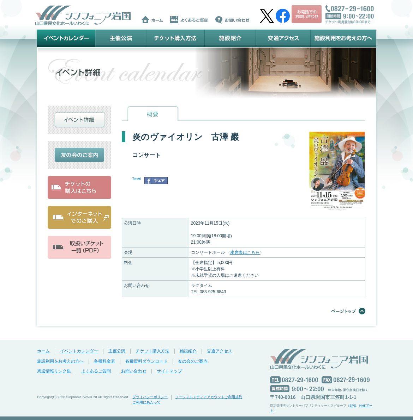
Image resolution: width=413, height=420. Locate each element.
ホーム (43, 351)
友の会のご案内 (193, 361)
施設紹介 (230, 38)
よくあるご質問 (96, 371)
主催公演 (120, 38)
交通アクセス (283, 38)
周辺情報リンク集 (54, 371)
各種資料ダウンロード (146, 361)
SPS (352, 405)
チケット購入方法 (175, 38)
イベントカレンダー (66, 38)
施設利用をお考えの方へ (343, 38)
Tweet (136, 178)
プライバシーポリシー (150, 397)
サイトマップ (169, 371)
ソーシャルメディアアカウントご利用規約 (208, 397)
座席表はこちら (245, 252)
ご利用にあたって (146, 402)
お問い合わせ (133, 371)
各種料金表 (104, 361)
